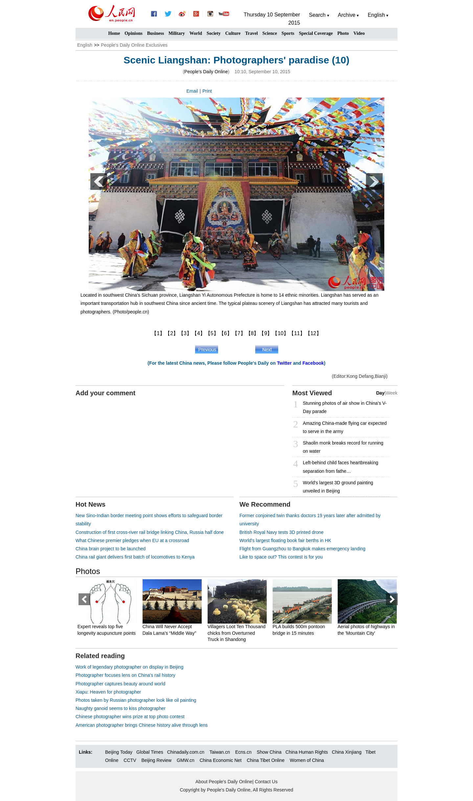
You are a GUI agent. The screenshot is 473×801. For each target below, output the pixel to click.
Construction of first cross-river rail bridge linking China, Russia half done (150, 532)
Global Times (149, 752)
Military (177, 33)
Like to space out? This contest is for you (281, 557)
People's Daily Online (206, 71)
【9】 (265, 333)
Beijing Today (118, 752)
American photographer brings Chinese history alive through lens (142, 725)
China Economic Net (221, 760)
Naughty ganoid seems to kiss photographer (121, 708)
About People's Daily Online (223, 781)
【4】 (198, 333)
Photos (88, 571)
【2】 (171, 333)
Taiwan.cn (220, 752)
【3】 (185, 333)
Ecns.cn (243, 752)
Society (214, 33)
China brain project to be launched (111, 548)
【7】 (239, 333)
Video (359, 33)
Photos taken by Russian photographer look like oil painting (136, 700)
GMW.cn (186, 760)
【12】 (313, 333)
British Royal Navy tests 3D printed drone (281, 532)
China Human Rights (306, 752)
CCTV (130, 760)
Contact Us (266, 781)
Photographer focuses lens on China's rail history (125, 675)
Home (114, 33)
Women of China (307, 760)
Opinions (133, 33)
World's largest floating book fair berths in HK (285, 540)
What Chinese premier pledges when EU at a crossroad (132, 540)
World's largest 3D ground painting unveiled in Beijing (338, 486)
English (84, 45)
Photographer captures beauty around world (120, 683)
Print (207, 91)
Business (155, 33)
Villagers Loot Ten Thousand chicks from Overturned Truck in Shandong (238, 633)
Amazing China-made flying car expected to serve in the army (345, 427)
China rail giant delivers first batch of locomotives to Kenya (135, 557)
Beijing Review (156, 760)
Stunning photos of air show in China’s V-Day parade (345, 407)
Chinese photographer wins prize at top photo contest (130, 716)
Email (192, 91)
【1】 (158, 333)
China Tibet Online (265, 760)
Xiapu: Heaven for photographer (108, 692)
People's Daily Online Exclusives (134, 45)
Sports (288, 33)
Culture (232, 33)
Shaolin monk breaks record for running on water (343, 447)
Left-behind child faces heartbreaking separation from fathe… (340, 466)
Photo (343, 33)
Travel (251, 33)
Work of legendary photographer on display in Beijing (129, 667)
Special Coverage (316, 33)
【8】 (252, 333)
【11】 (297, 333)
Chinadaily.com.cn (185, 752)
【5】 (212, 333)
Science (269, 33)
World (196, 33)
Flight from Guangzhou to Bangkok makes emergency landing (302, 548)
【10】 (280, 333)
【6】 (225, 333)
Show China (269, 752)
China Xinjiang (346, 752)
